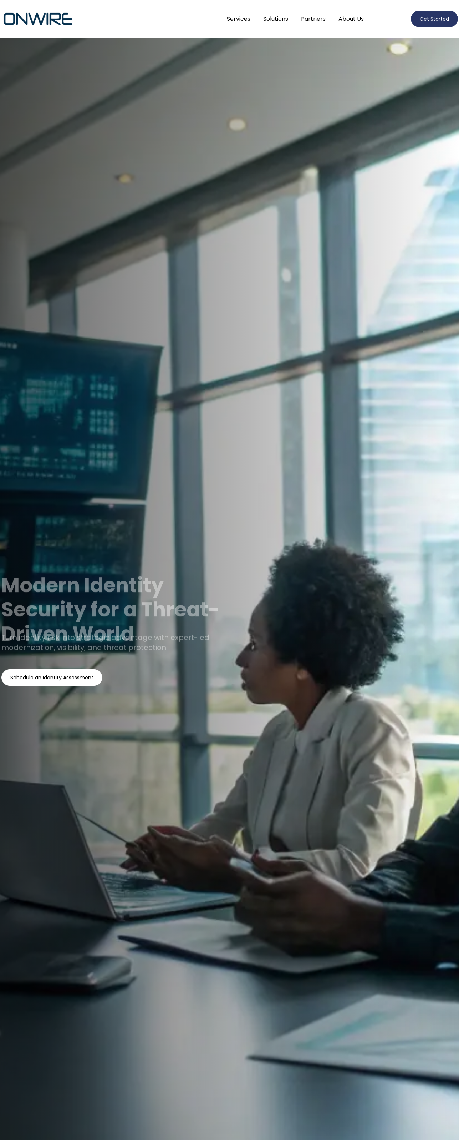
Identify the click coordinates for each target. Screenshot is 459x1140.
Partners (313, 19)
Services (238, 19)
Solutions (275, 19)
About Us (351, 19)
